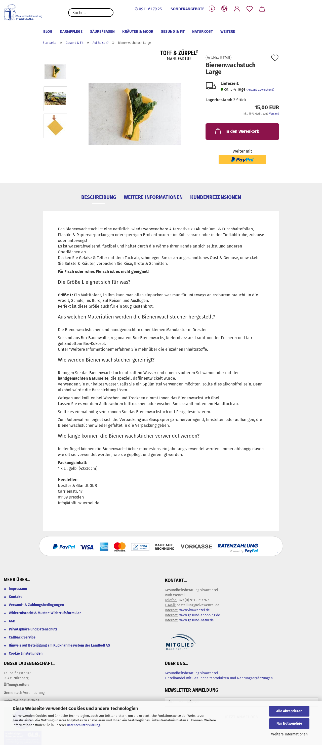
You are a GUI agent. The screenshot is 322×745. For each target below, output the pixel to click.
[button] (224, 9)
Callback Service (22, 637)
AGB (12, 621)
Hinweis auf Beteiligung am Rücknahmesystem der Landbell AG (59, 645)
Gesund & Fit (173, 31)
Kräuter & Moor (137, 31)
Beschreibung (98, 197)
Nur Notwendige (289, 723)
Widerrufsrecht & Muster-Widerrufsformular (45, 613)
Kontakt (15, 597)
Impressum (18, 589)
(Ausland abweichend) (260, 89)
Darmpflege (71, 31)
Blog (47, 31)
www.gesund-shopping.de (199, 615)
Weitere (227, 31)
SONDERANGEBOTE (187, 9)
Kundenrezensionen (215, 197)
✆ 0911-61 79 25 (148, 9)
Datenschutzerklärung (83, 725)
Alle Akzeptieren (289, 711)
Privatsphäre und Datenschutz (33, 629)
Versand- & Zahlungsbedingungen (36, 605)
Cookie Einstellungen (26, 653)
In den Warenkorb (236, 131)
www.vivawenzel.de (194, 610)
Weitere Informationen (289, 734)
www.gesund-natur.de (196, 620)
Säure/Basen (102, 31)
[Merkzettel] (249, 9)
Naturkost (202, 31)
